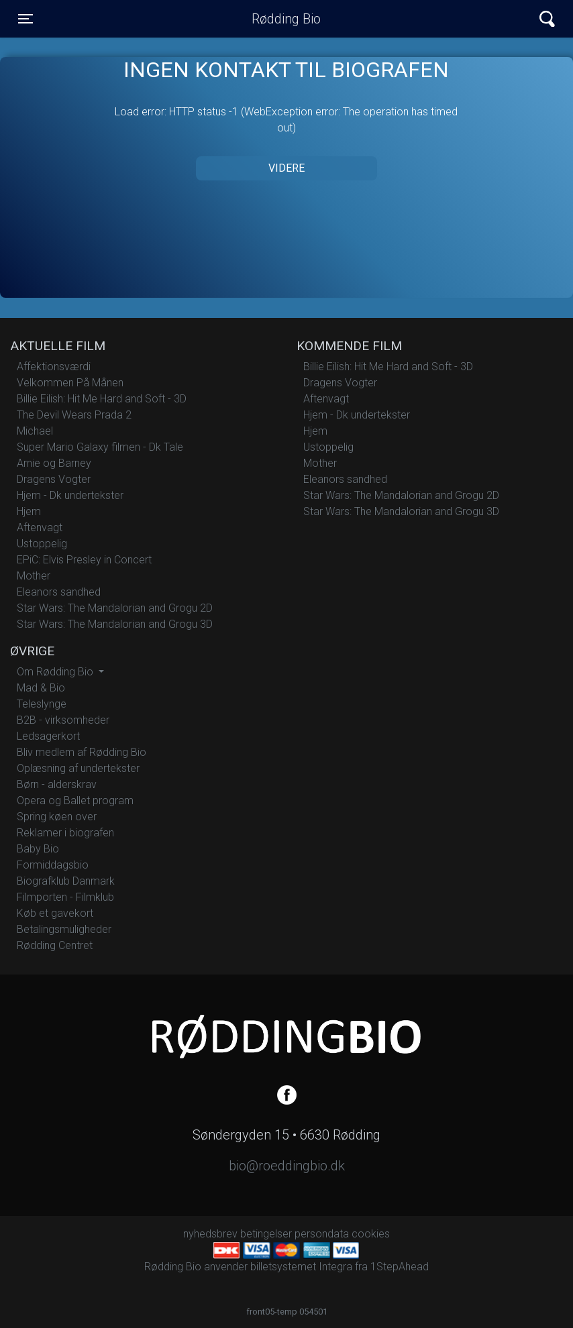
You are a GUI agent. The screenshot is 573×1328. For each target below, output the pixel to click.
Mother (33, 575)
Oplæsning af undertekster (78, 768)
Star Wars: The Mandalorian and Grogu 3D (115, 624)
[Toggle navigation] (25, 18)
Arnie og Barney (54, 463)
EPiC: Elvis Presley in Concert (84, 559)
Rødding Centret (55, 945)
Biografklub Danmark (66, 881)
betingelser (266, 1233)
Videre (286, 168)
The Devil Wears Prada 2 (74, 414)
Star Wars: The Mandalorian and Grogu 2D (115, 608)
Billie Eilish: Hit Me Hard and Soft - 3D (102, 398)
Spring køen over (57, 816)
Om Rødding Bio (56, 671)
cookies (371, 1233)
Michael (35, 431)
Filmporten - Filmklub (65, 897)
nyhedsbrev (210, 1233)
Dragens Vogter (54, 479)
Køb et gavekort (55, 913)
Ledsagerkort (48, 736)
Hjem (29, 511)
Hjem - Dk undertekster (70, 495)
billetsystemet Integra (301, 1266)
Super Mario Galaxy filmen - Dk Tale (100, 447)
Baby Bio (38, 848)
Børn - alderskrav (57, 784)
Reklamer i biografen (65, 832)
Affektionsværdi (54, 366)
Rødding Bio (286, 19)
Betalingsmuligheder (64, 929)
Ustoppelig (42, 543)
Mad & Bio (41, 687)
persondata (322, 1233)
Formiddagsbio (53, 865)
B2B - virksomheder (63, 720)
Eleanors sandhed (59, 592)
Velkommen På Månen (70, 382)
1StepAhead (399, 1266)
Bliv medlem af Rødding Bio (81, 752)
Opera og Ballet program (75, 800)
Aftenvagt (39, 527)
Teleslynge (41, 704)
